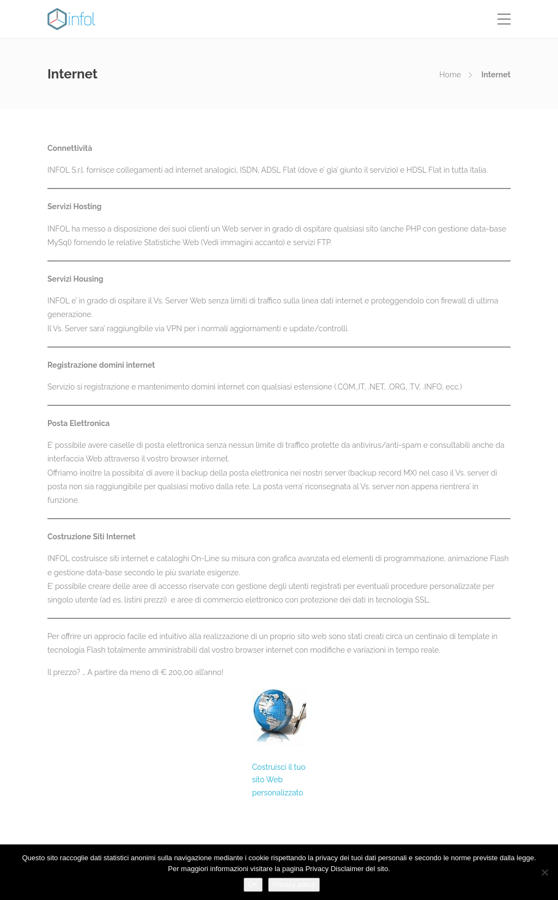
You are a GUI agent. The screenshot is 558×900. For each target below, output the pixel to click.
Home (450, 74)
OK (253, 884)
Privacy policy (294, 884)
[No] (544, 872)
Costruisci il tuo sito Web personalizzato (279, 780)
